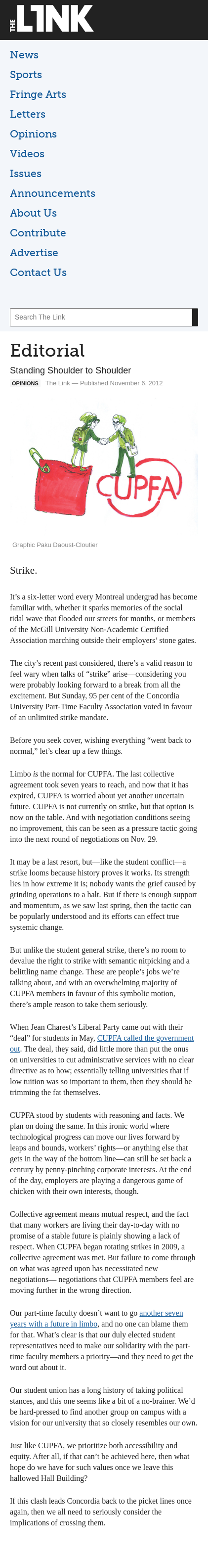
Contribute (38, 233)
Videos (27, 153)
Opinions (33, 134)
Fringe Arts (38, 94)
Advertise (34, 252)
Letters (27, 114)
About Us (33, 213)
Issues (26, 173)
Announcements (52, 193)
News (24, 54)
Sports (26, 74)
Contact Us (38, 272)
